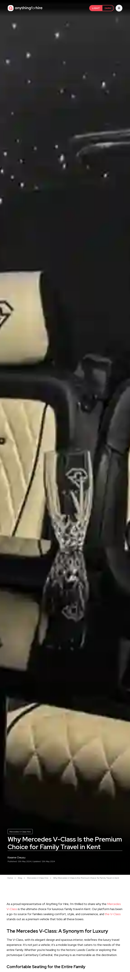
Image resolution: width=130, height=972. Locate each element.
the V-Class (113, 914)
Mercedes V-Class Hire (20, 831)
